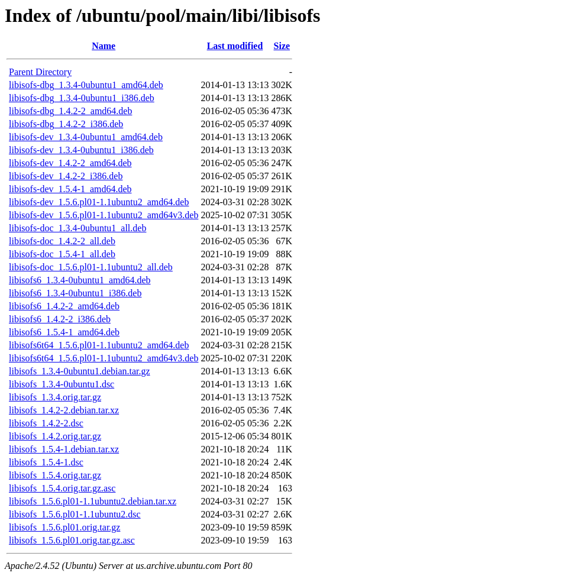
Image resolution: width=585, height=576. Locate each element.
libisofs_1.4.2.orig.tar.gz (55, 436)
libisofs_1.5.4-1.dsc (46, 462)
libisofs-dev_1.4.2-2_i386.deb (65, 176)
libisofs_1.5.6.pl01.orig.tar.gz (64, 527)
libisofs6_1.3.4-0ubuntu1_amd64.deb (80, 280)
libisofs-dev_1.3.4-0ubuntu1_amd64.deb (86, 137)
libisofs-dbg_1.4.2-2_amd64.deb (70, 111)
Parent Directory (40, 72)
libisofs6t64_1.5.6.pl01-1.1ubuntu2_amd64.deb (99, 345)
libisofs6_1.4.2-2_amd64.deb (64, 306)
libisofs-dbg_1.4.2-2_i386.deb (66, 124)
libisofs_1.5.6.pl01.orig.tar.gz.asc (72, 540)
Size (282, 46)
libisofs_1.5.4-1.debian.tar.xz (64, 449)
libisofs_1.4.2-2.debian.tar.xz (64, 410)
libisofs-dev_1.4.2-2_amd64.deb (70, 163)
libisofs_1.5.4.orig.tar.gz (55, 475)
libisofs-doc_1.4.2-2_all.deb (62, 241)
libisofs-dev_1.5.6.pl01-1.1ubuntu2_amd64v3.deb (103, 215)
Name (103, 46)
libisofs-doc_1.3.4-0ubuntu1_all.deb (77, 228)
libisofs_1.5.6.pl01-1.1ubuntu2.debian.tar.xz (92, 501)
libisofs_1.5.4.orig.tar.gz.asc (62, 488)
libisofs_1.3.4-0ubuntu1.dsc (61, 384)
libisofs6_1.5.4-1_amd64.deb (64, 332)
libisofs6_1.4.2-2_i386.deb (60, 319)
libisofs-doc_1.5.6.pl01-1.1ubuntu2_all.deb (91, 267)
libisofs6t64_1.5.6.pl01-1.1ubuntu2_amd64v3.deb (103, 358)
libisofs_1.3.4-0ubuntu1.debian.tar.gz (79, 371)
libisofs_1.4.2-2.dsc (46, 423)
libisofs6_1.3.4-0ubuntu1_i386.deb (75, 293)
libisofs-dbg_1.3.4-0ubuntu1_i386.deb (81, 98)
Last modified (235, 46)
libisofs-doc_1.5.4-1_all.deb (62, 254)
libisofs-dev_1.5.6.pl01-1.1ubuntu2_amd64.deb (99, 202)
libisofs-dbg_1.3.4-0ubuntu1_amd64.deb (86, 85)
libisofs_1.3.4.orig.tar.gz (55, 397)
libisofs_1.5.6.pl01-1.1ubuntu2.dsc (75, 514)
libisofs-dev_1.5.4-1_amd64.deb (70, 189)
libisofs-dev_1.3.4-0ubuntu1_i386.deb (81, 150)
